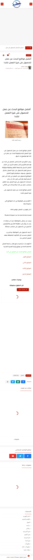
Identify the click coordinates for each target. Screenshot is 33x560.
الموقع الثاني (27, 263)
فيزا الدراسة (26, 531)
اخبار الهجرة (26, 516)
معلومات (27, 543)
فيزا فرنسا (27, 537)
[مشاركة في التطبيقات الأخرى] (7, 381)
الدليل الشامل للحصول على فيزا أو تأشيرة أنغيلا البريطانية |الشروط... (14, 47)
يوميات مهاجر (10, 557)
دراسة (28, 525)
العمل (28, 55)
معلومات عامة (26, 547)
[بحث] (2, 4)
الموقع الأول (27, 257)
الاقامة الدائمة (26, 519)
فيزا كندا (27, 540)
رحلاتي (28, 528)
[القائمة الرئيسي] (31, 4)
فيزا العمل (15, 375)
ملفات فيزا (27, 550)
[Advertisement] (16, 27)
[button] (23, 381)
